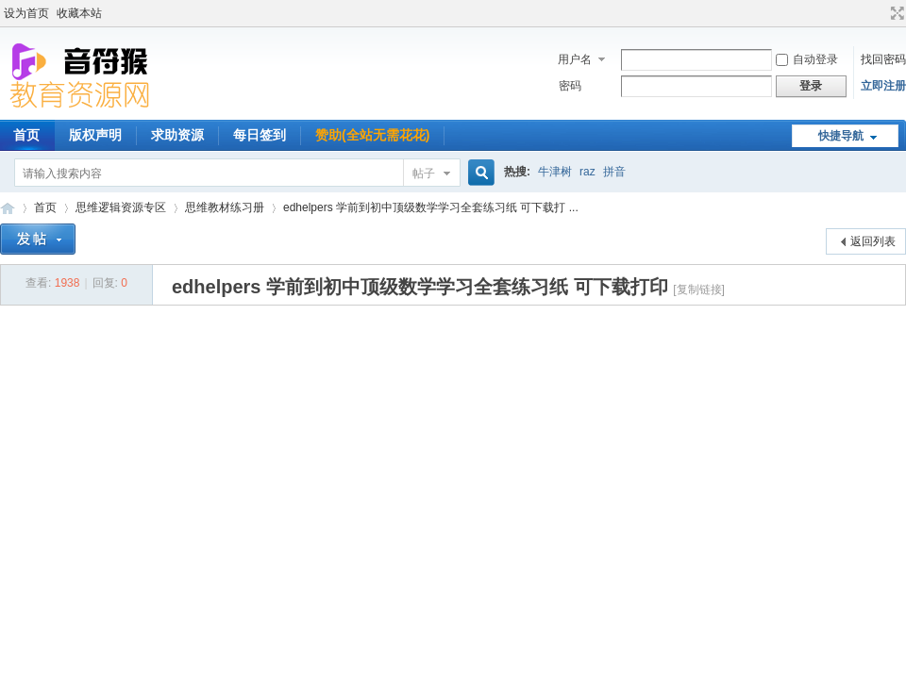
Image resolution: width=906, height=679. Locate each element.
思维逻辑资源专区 (121, 207)
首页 (45, 207)
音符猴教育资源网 (7, 208)
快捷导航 (841, 135)
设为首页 (26, 13)
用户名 (575, 59)
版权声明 (95, 134)
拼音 (614, 171)
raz (587, 171)
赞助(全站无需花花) (372, 134)
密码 (570, 85)
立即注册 (883, 85)
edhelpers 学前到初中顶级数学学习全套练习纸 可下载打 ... (431, 207)
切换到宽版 (895, 13)
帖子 (423, 173)
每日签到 (259, 134)
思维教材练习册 (224, 207)
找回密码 (883, 59)
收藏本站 (79, 13)
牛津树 (555, 171)
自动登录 (807, 59)
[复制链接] (699, 289)
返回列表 (873, 241)
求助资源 (177, 134)
